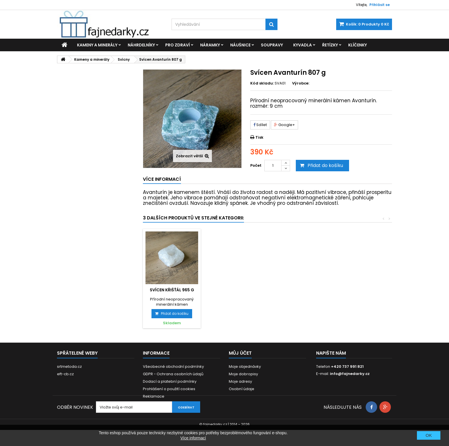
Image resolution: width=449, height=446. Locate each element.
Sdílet (260, 124)
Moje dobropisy (243, 374)
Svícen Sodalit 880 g (235, 290)
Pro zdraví (177, 45)
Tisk (259, 137)
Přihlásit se (379, 4)
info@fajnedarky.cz (350, 373)
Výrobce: (300, 83)
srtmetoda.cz (69, 366)
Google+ (284, 124)
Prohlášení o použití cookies (169, 389)
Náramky (210, 45)
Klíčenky (357, 45)
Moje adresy (240, 381)
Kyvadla (302, 45)
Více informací (193, 438)
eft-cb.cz (65, 374)
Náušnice (240, 45)
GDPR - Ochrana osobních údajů (173, 374)
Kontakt (150, 403)
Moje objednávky (245, 366)
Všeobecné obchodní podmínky (173, 366)
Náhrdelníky (141, 45)
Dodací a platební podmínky (169, 381)
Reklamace (153, 396)
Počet (255, 165)
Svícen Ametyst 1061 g (172, 290)
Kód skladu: (262, 83)
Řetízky (330, 45)
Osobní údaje (241, 389)
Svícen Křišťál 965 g (299, 290)
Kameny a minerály (97, 45)
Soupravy (272, 45)
